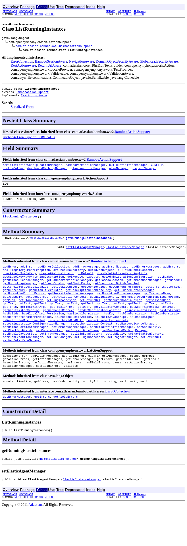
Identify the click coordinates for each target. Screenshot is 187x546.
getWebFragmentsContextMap (151, 323)
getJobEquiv (12, 311)
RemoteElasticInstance (45, 245)
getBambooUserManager (144, 291)
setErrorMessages (53, 356)
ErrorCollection (22, 62)
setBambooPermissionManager (25, 348)
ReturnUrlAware (49, 66)
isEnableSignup (142, 335)
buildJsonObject (101, 279)
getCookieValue (93, 299)
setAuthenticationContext (91, 344)
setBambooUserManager (69, 348)
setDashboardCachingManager (125, 352)
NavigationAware (81, 62)
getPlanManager (31, 315)
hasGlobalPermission (83, 331)
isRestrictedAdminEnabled (24, 339)
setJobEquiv (115, 356)
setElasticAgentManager (85, 255)
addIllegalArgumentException (26, 279)
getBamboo (165, 287)
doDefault (85, 283)
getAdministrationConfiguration (128, 287)
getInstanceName (157, 307)
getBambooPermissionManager (69, 291)
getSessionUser (158, 315)
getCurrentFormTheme (125, 299)
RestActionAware (23, 66)
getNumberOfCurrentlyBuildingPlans (150, 311)
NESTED (19, 14)
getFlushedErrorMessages (134, 303)
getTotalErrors (62, 323)
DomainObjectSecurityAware (117, 62)
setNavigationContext (145, 356)
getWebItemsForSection (21, 327)
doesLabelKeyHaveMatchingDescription (33, 287)
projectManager (144, 173)
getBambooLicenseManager (23, 291)
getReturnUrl (89, 315)
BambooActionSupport (32, 94)
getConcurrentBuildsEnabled (116, 295)
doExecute (75, 287)
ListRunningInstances (20, 223)
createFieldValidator (56, 283)
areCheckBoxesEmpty (69, 279)
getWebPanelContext (58, 327)
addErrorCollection (53, 275)
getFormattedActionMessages (71, 307)
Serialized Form (22, 109)
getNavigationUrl (104, 311)
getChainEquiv (78, 295)
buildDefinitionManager (128, 169)
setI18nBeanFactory (86, 356)
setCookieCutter (49, 352)
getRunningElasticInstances (88, 245)
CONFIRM (157, 169)
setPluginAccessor (89, 360)
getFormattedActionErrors (24, 307)
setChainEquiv (148, 348)
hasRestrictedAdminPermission (27, 335)
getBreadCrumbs (51, 295)
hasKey (109, 331)
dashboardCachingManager (47, 173)
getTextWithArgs (33, 323)
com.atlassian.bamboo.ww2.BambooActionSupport (54, 46)
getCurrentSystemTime (163, 299)
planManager (118, 173)
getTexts (166, 319)
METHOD (49, 14)
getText (9, 319)
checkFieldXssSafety (19, 283)
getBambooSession (109, 291)
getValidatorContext (110, 323)
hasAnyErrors (170, 327)
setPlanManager (58, 360)
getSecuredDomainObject (123, 315)
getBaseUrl (173, 291)
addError (10, 275)
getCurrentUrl (14, 303)
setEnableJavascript (19, 356)
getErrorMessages (17, 424)
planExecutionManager (88, 173)
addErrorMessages (146, 275)
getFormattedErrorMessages (118, 307)
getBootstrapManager (19, 295)
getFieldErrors (65, 424)
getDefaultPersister (45, 303)
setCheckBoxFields (18, 352)
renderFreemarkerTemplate (107, 339)
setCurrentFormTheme (82, 352)
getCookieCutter (65, 299)
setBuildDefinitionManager (111, 348)
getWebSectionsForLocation (99, 327)
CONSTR (38, 14)
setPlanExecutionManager (23, 360)
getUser (84, 323)
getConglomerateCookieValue (25, 299)
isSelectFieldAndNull (65, 339)
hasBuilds (11, 331)
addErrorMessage (86, 275)
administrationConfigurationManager (32, 169)
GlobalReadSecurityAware (159, 62)
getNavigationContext (69, 311)
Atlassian (35, 534)
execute (92, 287)
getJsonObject (36, 311)
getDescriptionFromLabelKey (88, 303)
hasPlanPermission (133, 331)
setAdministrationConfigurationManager (35, 344)
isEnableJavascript (110, 335)
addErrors (171, 275)
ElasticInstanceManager (125, 255)
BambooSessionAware (51, 62)
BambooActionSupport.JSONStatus (29, 140)
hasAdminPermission (140, 327)
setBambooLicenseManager (136, 344)
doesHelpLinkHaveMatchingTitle (122, 283)
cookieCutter (13, 173)
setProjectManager (122, 360)
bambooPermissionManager (86, 169)
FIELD (28, 14)
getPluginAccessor (61, 315)
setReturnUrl (150, 360)
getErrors (42, 424)
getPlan (9, 315)
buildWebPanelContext (135, 279)
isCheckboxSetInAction (73, 335)
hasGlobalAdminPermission (43, 331)
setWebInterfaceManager (22, 364)
